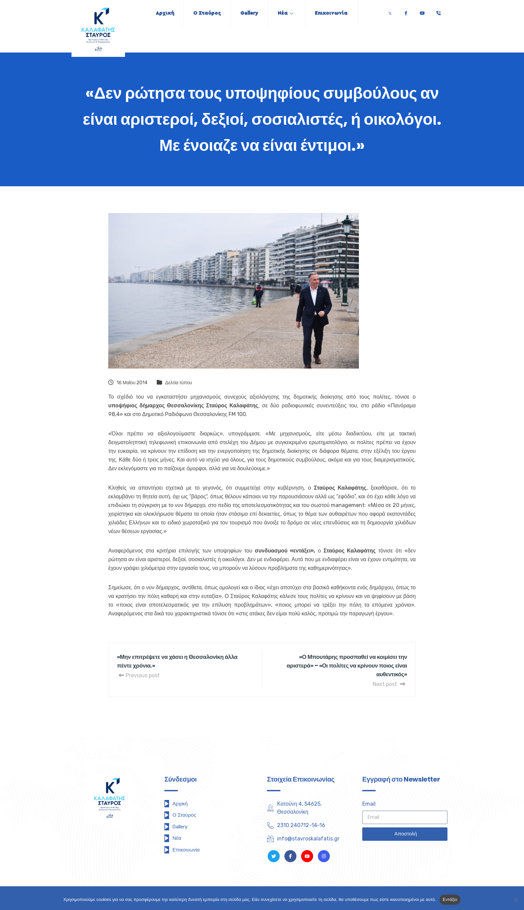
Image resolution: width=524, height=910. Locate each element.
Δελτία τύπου (178, 383)
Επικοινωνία (333, 13)
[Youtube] (422, 11)
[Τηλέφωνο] (438, 11)
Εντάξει (450, 899)
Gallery (249, 13)
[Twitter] (390, 11)
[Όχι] (515, 899)
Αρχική (162, 13)
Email (369, 804)
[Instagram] (324, 856)
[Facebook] (405, 11)
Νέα (286, 13)
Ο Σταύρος (206, 13)
